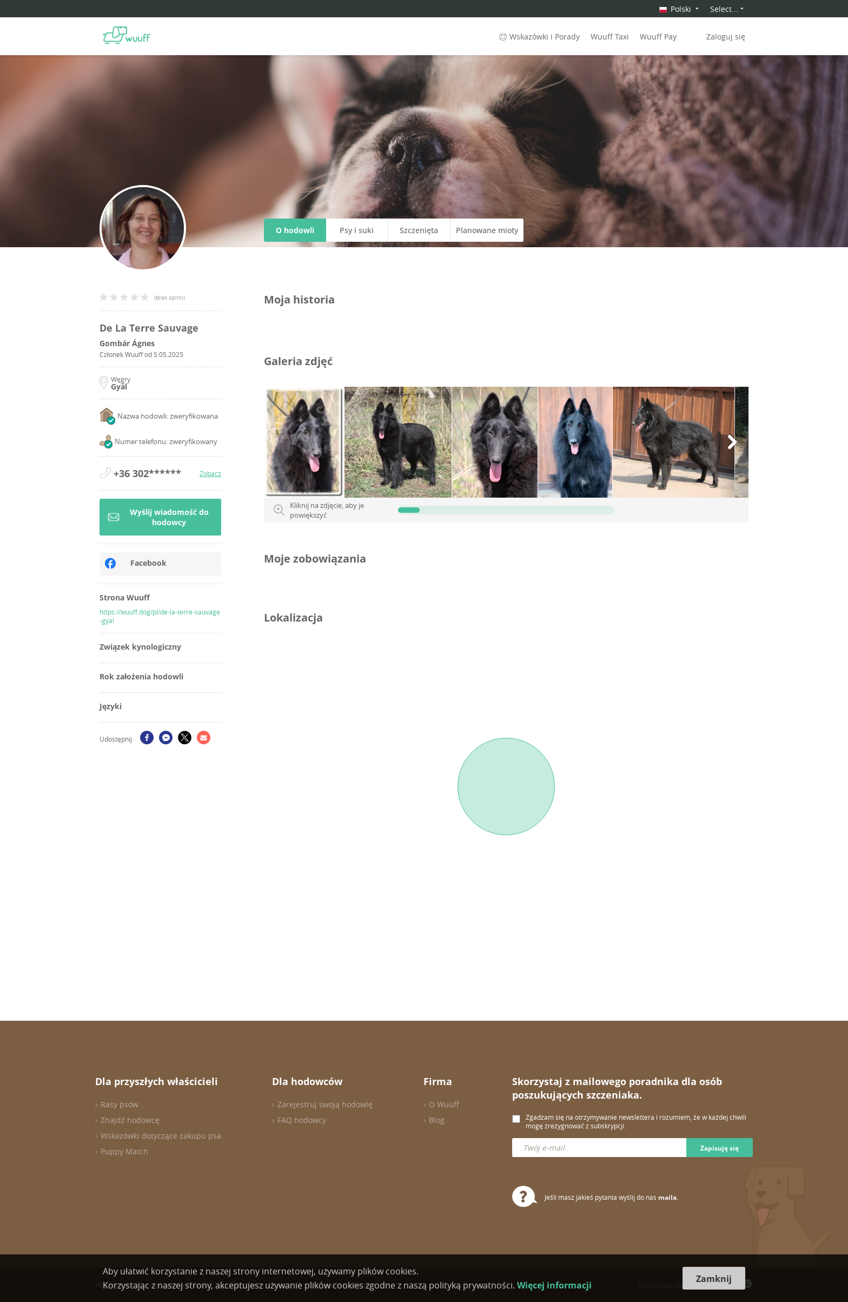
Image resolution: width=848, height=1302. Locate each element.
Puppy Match (124, 1151)
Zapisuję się (719, 1148)
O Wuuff (444, 1104)
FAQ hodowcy (301, 1120)
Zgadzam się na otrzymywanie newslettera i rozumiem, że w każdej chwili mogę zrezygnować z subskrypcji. (636, 1121)
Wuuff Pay (658, 36)
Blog (437, 1120)
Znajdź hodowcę (130, 1120)
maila (667, 1197)
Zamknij (714, 1279)
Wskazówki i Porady (538, 36)
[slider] (409, 510)
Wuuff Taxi (610, 36)
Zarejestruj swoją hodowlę (325, 1104)
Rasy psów (119, 1104)
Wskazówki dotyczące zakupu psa (161, 1136)
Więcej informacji (554, 1285)
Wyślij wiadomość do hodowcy (158, 517)
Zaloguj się (725, 36)
